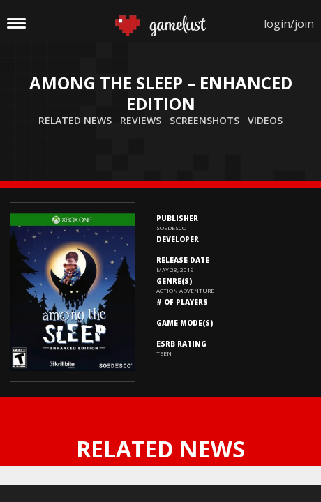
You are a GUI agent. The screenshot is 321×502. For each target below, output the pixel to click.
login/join (289, 23)
